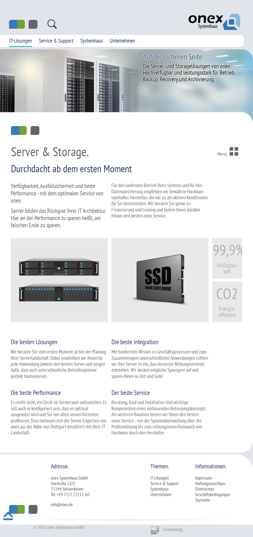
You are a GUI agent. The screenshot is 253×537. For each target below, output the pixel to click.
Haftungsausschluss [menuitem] (210, 483)
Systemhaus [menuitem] (91, 40)
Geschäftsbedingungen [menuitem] (212, 494)
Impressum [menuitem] (203, 478)
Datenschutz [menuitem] (204, 489)
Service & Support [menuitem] (56, 40)
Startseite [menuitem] (202, 500)
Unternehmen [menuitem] (122, 40)
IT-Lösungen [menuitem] (20, 40)
